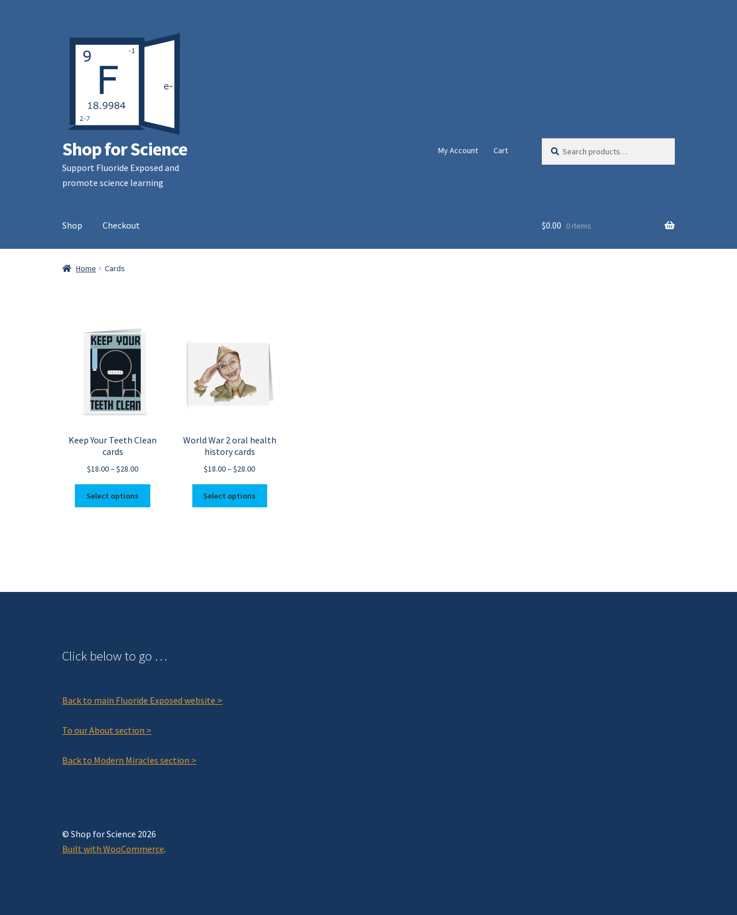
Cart (500, 150)
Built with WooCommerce (113, 849)
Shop (72, 225)
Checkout (121, 225)
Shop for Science (124, 149)
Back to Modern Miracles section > (129, 760)
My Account (458, 150)
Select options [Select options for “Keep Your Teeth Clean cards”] (112, 496)
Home (86, 268)
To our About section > (106, 730)
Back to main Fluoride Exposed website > (142, 700)
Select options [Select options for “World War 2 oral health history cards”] (229, 496)
